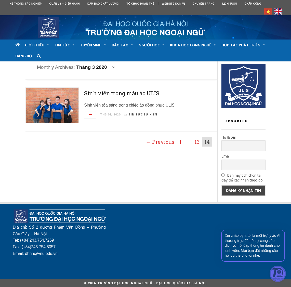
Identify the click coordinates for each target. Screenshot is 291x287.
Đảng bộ (23, 56)
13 (197, 141)
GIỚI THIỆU (37, 45)
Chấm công (253, 3)
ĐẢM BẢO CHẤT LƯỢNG (103, 3)
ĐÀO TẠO (123, 45)
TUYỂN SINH (93, 45)
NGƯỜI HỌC (152, 45)
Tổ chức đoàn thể (140, 3)
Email (225, 156)
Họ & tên (228, 137)
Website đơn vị (173, 3)
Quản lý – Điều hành (64, 3)
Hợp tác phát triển (243, 45)
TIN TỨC (65, 45)
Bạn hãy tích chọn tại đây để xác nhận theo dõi (242, 177)
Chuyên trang (204, 3)
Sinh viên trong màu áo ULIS (121, 93)
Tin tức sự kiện (142, 114)
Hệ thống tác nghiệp (26, 3)
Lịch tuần (229, 3)
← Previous (160, 141)
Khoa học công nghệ (193, 45)
